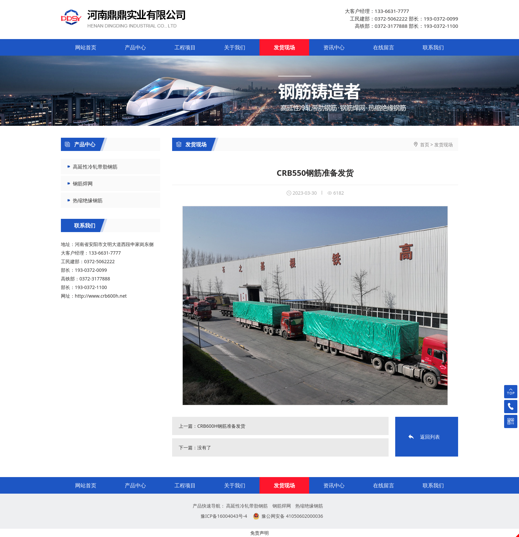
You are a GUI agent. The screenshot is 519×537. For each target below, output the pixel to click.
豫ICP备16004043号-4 (224, 516)
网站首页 (85, 47)
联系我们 (433, 47)
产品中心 (135, 47)
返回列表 (430, 436)
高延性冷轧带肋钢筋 (95, 166)
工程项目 (185, 47)
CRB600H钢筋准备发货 (221, 426)
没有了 (204, 447)
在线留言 (383, 47)
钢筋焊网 (83, 183)
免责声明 (259, 533)
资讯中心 (334, 47)
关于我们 (234, 47)
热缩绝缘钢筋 (88, 200)
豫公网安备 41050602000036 (292, 516)
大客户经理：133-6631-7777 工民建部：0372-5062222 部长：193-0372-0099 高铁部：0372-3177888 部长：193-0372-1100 (401, 18)
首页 (424, 144)
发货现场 (284, 47)
